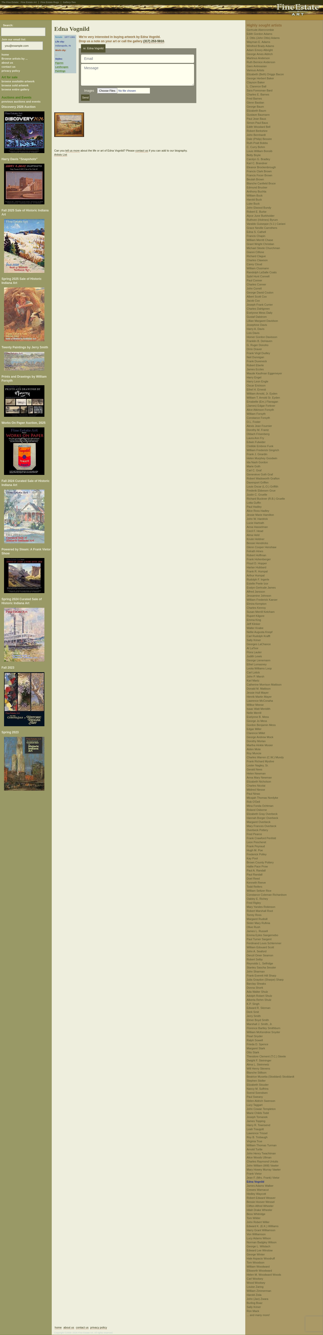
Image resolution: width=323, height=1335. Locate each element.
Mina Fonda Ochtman (260, 805)
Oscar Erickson (256, 385)
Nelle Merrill (254, 712)
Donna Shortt (255, 987)
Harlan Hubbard (256, 567)
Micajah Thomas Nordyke (262, 797)
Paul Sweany (255, 1096)
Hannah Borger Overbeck (262, 817)
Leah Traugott (255, 1129)
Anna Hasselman (257, 526)
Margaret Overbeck (259, 821)
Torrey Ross (254, 914)
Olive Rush (253, 927)
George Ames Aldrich (260, 54)
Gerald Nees (254, 769)
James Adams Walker (260, 1185)
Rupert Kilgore (255, 615)
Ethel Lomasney (257, 664)
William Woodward (258, 1266)
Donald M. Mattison (259, 688)
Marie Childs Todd (258, 1112)
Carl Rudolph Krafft (258, 636)
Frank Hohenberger (259, 559)
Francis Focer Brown (259, 175)
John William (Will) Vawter (263, 1165)
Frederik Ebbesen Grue (261, 490)
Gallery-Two (69, 2)
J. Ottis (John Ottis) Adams (263, 37)
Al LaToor (252, 648)
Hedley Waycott (256, 1193)
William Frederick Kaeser (262, 599)
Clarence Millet (256, 733)
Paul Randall (254, 874)
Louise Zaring (255, 1286)
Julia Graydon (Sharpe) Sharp (265, 979)
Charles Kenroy (256, 607)
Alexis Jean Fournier (259, 425)
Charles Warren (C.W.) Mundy (265, 757)
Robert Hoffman (256, 555)
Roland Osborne (257, 809)
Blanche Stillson (256, 1072)
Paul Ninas (253, 793)
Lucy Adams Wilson (259, 1238)
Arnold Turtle (254, 1149)
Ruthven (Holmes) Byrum (262, 219)
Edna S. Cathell (256, 231)
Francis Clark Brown (259, 171)
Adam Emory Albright (260, 50)
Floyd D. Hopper (257, 563)
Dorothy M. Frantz (258, 429)
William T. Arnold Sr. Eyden (263, 397)
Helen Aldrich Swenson (261, 1100)
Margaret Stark (256, 1048)
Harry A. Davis (255, 328)
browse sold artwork (15, 85)
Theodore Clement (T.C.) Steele (266, 1056)
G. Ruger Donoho (257, 345)
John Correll (254, 288)
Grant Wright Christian (260, 244)
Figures (59, 63)
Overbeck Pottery (257, 830)
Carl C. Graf (254, 470)
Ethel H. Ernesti (256, 389)
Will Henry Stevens (258, 1068)
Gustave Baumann (258, 114)
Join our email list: (14, 39)
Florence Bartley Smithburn (263, 1028)
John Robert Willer (258, 1222)
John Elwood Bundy (259, 207)
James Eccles (255, 369)
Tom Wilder (254, 1218)
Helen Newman (256, 773)
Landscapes (61, 67)
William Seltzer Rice (259, 890)
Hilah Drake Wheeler (259, 1209)
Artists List (60, 154)
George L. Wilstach (259, 1246)
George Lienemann (259, 660)
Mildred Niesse (256, 789)
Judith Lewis (254, 656)
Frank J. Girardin (257, 454)
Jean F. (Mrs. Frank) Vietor (263, 1177)
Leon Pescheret (256, 842)
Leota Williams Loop (259, 668)
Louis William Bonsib (259, 151)
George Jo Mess (257, 720)
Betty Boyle (254, 155)
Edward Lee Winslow (260, 1250)
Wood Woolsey (256, 1282)
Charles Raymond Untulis (262, 1161)
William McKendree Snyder (263, 1032)
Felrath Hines (255, 551)
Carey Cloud (254, 264)
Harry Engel (254, 377)
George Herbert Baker (260, 78)
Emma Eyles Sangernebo (262, 935)
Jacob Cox (253, 300)
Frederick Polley (257, 854)
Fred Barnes (254, 98)
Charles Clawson (257, 260)
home (5, 54)
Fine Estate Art (29, 2)
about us (7, 62)
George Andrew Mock (260, 737)
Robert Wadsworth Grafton (263, 478)
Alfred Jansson (256, 591)
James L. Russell (257, 931)
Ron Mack (253, 1311)
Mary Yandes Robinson (261, 906)
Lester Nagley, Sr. (258, 765)
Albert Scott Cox (257, 296)
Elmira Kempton (256, 603)
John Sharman (256, 971)
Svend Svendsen (257, 1092)
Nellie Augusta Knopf (260, 632)
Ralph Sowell (255, 1040)
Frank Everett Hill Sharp (261, 975)
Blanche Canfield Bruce (261, 183)
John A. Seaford (256, 951)
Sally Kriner (254, 640)
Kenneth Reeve (256, 882)
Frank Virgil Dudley (258, 353)
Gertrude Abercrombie (260, 29)
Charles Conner (256, 284)
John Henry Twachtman (261, 1153)
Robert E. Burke (256, 211)
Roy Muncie (254, 753)
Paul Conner (254, 280)
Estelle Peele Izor (257, 583)
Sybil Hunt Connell (258, 276)
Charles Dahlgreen (258, 308)
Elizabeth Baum (256, 110)
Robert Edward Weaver (261, 1197)
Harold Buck (254, 199)
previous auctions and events (21, 101)
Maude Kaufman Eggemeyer (264, 373)
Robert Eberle (255, 365)
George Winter (256, 1254)
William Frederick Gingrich (263, 450)
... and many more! (258, 1315)
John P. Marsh (255, 676)
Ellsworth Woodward (259, 1270)
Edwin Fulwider (256, 442)
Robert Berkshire (257, 130)
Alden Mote (254, 749)
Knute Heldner (255, 539)
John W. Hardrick (257, 518)
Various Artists (255, 70)
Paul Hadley (254, 506)
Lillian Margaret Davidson (262, 320)
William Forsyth (256, 413)
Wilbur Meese (255, 704)
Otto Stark (253, 1052)
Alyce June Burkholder (261, 215)
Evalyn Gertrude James (261, 587)
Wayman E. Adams (258, 41)
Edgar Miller (254, 729)
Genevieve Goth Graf (260, 474)
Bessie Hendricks (257, 543)
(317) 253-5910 (153, 41)
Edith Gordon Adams (260, 33)
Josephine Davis (257, 324)
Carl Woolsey (255, 1278)
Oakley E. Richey (257, 898)
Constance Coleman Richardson (267, 894)
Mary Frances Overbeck (261, 826)
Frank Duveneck (257, 361)
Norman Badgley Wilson (262, 1242)
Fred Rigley (254, 902)
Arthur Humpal (256, 575)
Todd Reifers (254, 886)
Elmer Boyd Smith (258, 1020)
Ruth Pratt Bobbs (257, 142)
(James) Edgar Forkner (261, 405)
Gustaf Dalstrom (257, 316)
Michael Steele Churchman (263, 248)
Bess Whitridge (256, 1214)
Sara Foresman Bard (260, 90)
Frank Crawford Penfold (261, 838)
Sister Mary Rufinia (258, 923)
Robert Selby (255, 959)
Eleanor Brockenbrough (261, 167)
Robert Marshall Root (260, 910)
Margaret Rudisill (257, 918)
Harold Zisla (254, 1294)
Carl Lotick (253, 672)
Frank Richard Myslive (260, 761)
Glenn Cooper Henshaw (261, 547)
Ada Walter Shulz (257, 991)
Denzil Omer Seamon (260, 955)
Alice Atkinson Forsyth (260, 409)
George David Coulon (260, 292)
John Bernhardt (256, 134)
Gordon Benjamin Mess (261, 724)
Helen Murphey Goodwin (262, 458)
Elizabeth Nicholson (259, 781)
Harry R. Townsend (258, 1125)
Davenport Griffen (258, 482)
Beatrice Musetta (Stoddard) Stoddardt (270, 1076)
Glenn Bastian (255, 102)
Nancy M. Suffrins (258, 1088)
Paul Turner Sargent (259, 939)
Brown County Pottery (260, 862)
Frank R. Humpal (257, 571)
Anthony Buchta (256, 191)
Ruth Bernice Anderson (261, 62)
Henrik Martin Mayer (259, 696)
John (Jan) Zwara (257, 1298)
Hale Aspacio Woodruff (261, 1258)
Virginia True (254, 1141)
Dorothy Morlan (256, 741)
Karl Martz (253, 680)
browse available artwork (18, 81)
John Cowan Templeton (261, 1108)
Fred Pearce (254, 834)
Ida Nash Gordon (257, 462)
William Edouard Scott (260, 947)
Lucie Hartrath (255, 522)
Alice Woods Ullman (259, 1157)
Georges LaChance (259, 644)
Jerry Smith (254, 1015)
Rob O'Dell (253, 801)
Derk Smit (253, 1011)
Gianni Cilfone (255, 252)
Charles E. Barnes (258, 94)
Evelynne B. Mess (258, 716)
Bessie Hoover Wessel (261, 1201)
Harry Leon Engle (257, 381)
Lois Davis (253, 332)
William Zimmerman (259, 1290)
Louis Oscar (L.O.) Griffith (262, 486)
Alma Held (253, 535)
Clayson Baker (256, 82)
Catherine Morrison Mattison (264, 684)
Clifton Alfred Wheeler (260, 1205)
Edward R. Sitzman (259, 1007)
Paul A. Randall (256, 870)
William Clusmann (258, 268)
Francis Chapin (256, 235)
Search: (8, 25)
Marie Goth (253, 466)
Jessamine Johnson (259, 595)
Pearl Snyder (255, 1036)
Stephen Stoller (256, 1080)
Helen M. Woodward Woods (264, 1274)
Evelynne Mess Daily (260, 312)
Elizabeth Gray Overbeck (262, 813)
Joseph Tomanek (257, 1117)
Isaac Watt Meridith (259, 708)
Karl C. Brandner (257, 163)
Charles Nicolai (256, 785)
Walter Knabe (255, 627)
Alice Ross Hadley (258, 510)
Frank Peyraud (256, 846)
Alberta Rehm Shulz (259, 999)
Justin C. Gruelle (257, 494)
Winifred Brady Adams (260, 45)
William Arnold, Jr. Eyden (262, 393)
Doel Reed (253, 878)
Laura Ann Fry (255, 438)
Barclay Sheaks (256, 983)
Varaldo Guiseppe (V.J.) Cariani (266, 223)
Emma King (254, 619)
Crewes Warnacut (258, 1189)
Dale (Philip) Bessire (259, 138)
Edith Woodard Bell (259, 126)
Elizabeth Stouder (258, 1084)
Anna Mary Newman (259, 777)
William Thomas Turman (262, 1145)
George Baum (255, 106)
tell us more (72, 150)
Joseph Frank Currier (260, 304)
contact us (8, 66)
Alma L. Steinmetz (258, 1064)
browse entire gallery (15, 89)
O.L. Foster (254, 421)
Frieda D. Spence (257, 1044)
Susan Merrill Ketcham (261, 611)
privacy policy (11, 70)
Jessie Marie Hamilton (260, 514)
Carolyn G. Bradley (258, 159)
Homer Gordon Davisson (262, 336)
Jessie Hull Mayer (258, 692)
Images (89, 90)
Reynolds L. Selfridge (260, 963)
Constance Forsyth (258, 417)
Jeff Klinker (253, 623)
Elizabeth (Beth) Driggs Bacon (265, 74)
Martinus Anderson (258, 58)
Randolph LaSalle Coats (262, 272)
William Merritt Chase (260, 239)
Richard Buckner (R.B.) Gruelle (266, 498)
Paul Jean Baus (256, 118)
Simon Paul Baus (257, 122)
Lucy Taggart (255, 1104)
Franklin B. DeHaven (260, 341)
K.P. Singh (253, 1003)
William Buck (255, 195)
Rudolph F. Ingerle (258, 579)
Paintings (60, 71)
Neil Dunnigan (255, 357)
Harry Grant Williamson (261, 1230)
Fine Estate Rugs (50, 2)
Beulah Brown (255, 179)
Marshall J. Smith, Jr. (260, 1024)
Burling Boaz (254, 1302)
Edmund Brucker (257, 187)
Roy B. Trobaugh (257, 1137)
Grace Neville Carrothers (262, 227)
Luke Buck (253, 203)
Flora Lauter (254, 652)
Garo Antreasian (257, 66)
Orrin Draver (254, 349)
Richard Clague (256, 256)
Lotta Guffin (254, 502)
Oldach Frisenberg (258, 433)
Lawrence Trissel (257, 1133)
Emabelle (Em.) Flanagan (262, 401)
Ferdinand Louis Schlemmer (264, 943)
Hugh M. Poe (255, 850)
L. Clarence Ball (256, 86)
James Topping (256, 1121)
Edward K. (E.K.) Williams (263, 1226)
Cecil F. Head (255, 530)
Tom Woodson (255, 1262)
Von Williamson (256, 1234)
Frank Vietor (254, 1173)
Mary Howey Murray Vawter (264, 1169)
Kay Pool (252, 858)
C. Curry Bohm (256, 147)
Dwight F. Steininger (259, 1060)
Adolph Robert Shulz (259, 995)
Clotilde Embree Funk (260, 446)
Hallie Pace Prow (257, 866)
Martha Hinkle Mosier (260, 745)
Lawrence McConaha (260, 700)
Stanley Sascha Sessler (261, 967)
